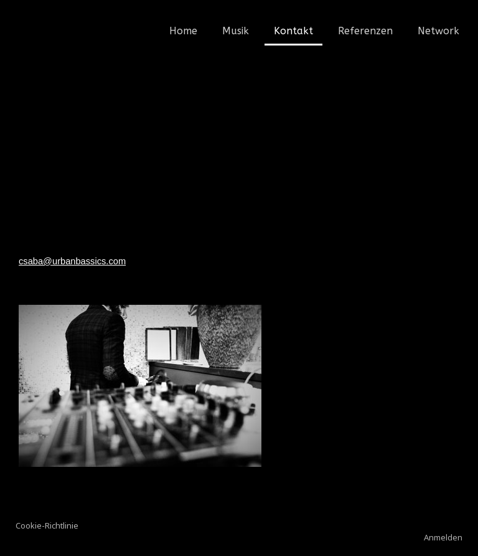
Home (183, 31)
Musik (235, 31)
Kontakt (293, 31)
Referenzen (365, 31)
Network (438, 31)
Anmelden (443, 537)
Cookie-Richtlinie (47, 525)
